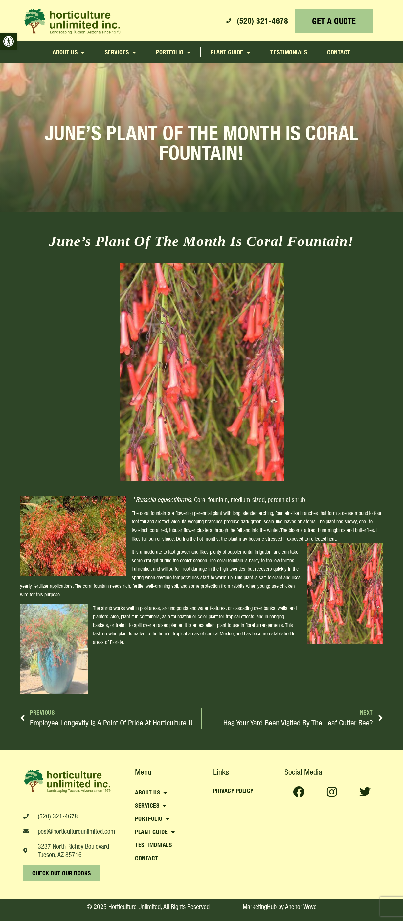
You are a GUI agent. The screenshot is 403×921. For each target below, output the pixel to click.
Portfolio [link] (173, 52)
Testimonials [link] (288, 52)
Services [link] (120, 52)
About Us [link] (69, 52)
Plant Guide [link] (230, 52)
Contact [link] (338, 52)
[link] (8, 41)
